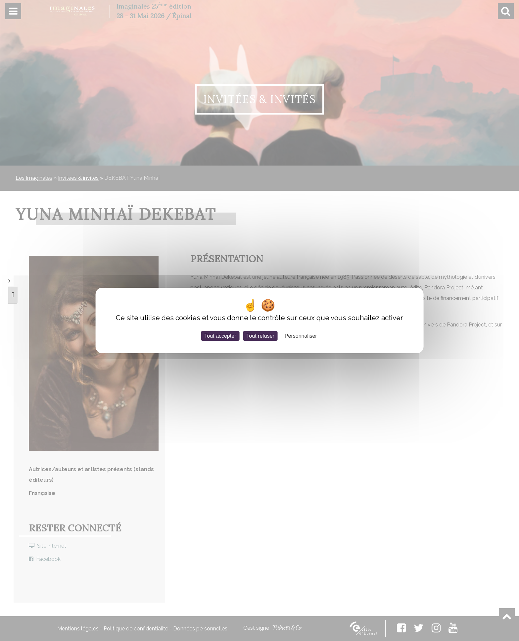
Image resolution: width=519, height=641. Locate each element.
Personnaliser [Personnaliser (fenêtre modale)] (301, 336)
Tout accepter (220, 336)
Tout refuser (260, 336)
